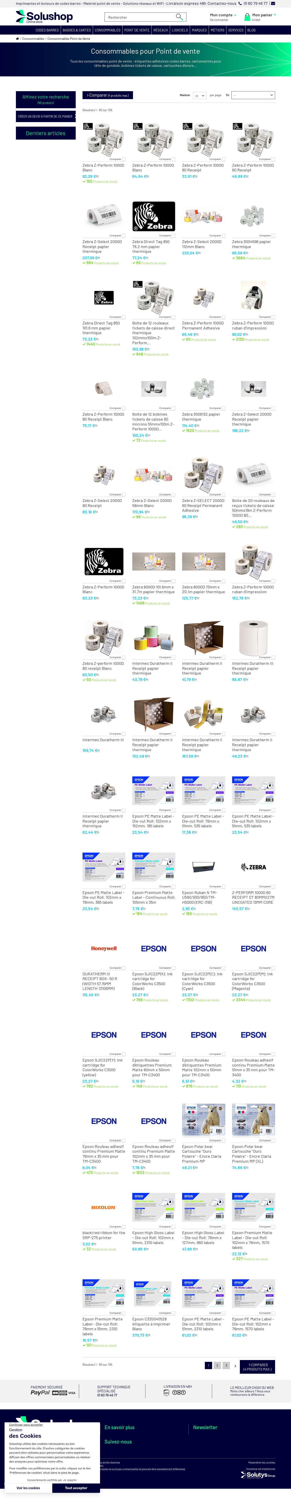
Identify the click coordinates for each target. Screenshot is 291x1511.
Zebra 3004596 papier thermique (251, 244)
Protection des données (165, 1465)
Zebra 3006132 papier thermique (201, 417)
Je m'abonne (230, 1446)
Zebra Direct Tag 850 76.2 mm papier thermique (151, 246)
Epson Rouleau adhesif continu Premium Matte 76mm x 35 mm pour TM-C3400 (104, 1154)
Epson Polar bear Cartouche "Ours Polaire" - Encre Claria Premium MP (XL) (251, 1154)
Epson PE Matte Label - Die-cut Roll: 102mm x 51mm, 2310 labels (203, 1324)
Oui (32, 165)
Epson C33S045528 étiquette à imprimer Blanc (151, 1324)
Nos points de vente (118, 1441)
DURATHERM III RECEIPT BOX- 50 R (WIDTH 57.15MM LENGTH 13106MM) (100, 981)
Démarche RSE (115, 1446)
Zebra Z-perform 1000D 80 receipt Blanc (103, 666)
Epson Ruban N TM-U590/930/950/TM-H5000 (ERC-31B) (199, 897)
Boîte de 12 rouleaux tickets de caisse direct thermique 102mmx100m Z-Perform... (153, 333)
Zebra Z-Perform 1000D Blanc (103, 168)
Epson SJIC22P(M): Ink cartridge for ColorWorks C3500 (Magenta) (252, 981)
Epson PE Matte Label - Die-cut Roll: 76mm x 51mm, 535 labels (203, 821)
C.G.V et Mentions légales (166, 1460)
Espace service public (120, 1451)
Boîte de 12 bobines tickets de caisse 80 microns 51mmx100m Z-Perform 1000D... (153, 421)
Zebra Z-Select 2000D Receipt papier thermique (102, 246)
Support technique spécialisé (162, 1438)
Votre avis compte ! (118, 1466)
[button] (47, 30)
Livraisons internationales (167, 1450)
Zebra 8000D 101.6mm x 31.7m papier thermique (153, 589)
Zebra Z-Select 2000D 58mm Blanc (152, 503)
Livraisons (156, 1445)
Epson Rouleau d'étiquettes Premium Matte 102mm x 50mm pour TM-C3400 (201, 1067)
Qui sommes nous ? (118, 1436)
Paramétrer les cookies (261, 1495)
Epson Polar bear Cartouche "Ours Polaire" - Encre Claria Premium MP (201, 1154)
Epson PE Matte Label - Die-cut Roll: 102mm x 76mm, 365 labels (103, 897)
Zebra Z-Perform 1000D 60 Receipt (253, 168)
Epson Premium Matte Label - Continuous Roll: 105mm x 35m (153, 897)
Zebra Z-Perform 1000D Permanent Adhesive (203, 325)
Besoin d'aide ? (115, 1456)
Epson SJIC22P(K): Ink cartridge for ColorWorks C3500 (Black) (152, 981)
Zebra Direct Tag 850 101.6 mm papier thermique (101, 328)
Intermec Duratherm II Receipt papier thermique (152, 668)
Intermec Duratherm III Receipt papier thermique (252, 668)
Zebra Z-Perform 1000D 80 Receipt (203, 168)
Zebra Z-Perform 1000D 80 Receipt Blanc (103, 417)
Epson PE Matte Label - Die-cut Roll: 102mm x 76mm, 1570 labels (253, 1324)
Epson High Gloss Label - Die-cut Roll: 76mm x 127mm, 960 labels (203, 1237)
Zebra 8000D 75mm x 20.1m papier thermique (203, 589)
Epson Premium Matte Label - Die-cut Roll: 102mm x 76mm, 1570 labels (252, 1240)
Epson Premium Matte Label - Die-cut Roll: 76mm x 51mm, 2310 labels (103, 1326)
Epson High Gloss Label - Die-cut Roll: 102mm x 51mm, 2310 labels (153, 1237)
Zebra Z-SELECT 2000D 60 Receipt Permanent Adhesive (203, 505)
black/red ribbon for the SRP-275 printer (104, 1235)
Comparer (115, 159)
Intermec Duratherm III (103, 739)
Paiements (156, 1455)
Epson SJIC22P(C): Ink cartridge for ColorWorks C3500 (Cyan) (202, 981)
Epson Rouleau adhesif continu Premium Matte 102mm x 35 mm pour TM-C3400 (153, 1154)
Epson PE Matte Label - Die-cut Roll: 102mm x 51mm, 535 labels (253, 821)
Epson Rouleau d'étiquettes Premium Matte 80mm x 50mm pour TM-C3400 (152, 1067)
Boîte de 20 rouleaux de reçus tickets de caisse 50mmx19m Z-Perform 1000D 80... (253, 508)
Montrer (185, 95)
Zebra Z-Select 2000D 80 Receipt (102, 503)
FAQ (107, 1461)
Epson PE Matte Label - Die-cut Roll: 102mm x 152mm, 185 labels (153, 821)
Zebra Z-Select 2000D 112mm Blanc (201, 244)
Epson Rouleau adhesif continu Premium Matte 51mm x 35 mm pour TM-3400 (253, 1067)
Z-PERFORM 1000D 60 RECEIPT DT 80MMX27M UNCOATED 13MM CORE (253, 897)
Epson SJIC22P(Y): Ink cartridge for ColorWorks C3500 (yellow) (103, 1067)
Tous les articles (26, 305)
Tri (227, 95)
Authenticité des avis (119, 1471)
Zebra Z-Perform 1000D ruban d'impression (253, 325)
